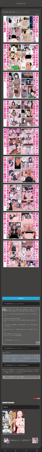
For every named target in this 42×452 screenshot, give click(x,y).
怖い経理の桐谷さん (11, 402)
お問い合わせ (25, 445)
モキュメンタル (4, 402)
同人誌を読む (21, 298)
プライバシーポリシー (18, 445)
